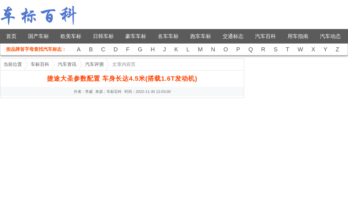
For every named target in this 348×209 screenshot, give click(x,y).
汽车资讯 (67, 64)
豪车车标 (135, 36)
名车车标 (168, 36)
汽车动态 (330, 36)
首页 (11, 36)
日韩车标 (103, 36)
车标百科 (40, 64)
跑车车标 (200, 36)
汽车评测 (94, 64)
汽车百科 (265, 36)
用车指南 (297, 36)
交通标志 (233, 36)
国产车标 (38, 36)
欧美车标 (71, 36)
